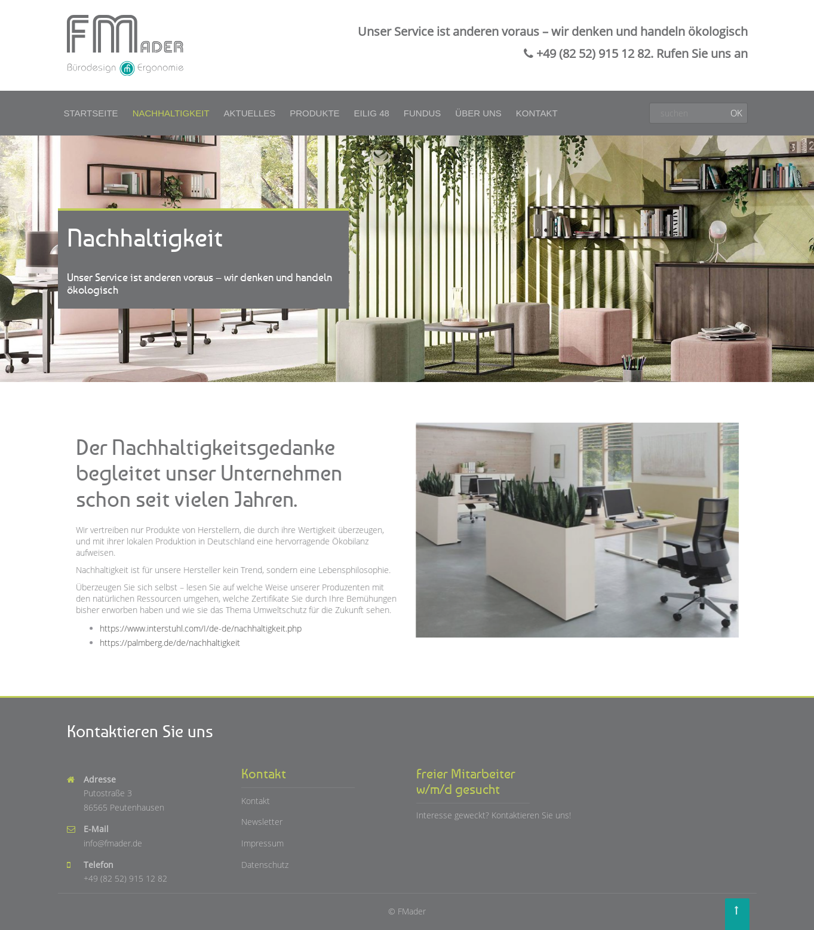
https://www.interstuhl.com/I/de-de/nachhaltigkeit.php (202, 627)
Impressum (262, 843)
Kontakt (537, 113)
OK (736, 113)
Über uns (478, 113)
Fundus (422, 113)
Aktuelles (250, 113)
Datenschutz (264, 864)
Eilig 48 (371, 113)
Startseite (91, 113)
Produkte (314, 113)
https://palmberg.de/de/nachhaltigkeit (171, 641)
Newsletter (261, 821)
